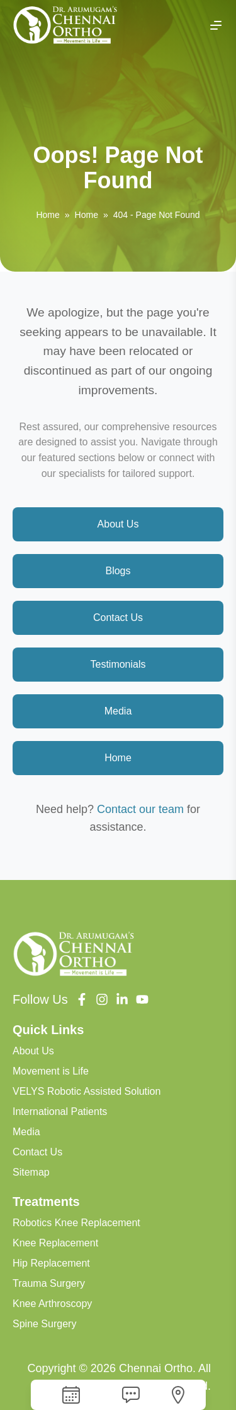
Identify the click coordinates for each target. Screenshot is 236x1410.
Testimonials (117, 664)
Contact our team (140, 809)
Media (118, 711)
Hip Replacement (51, 1263)
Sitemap (31, 1172)
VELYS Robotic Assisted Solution (86, 1091)
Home (47, 215)
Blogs (117, 570)
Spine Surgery (44, 1323)
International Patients (60, 1111)
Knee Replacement (55, 1243)
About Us (118, 524)
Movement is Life (51, 1071)
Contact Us (118, 617)
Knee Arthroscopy (52, 1303)
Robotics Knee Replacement (76, 1222)
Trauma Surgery (49, 1283)
